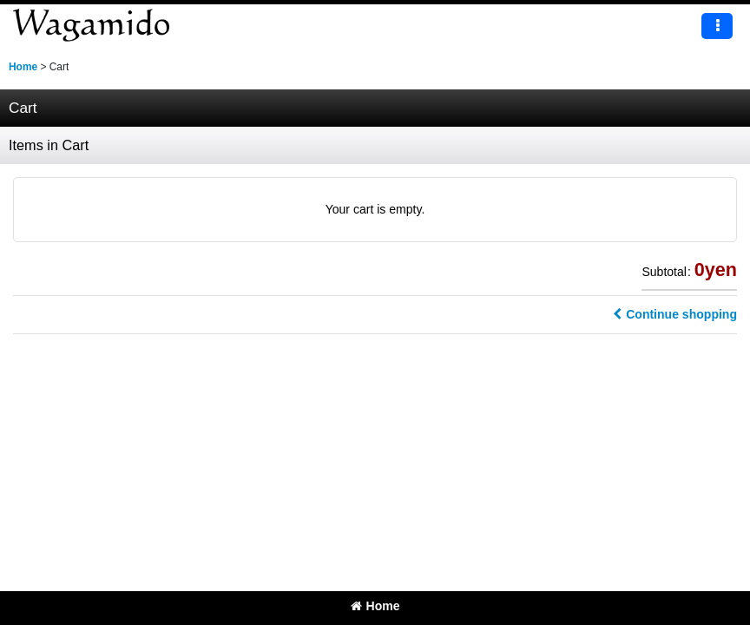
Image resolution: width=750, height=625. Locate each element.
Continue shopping (675, 314)
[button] (717, 26)
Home (375, 606)
